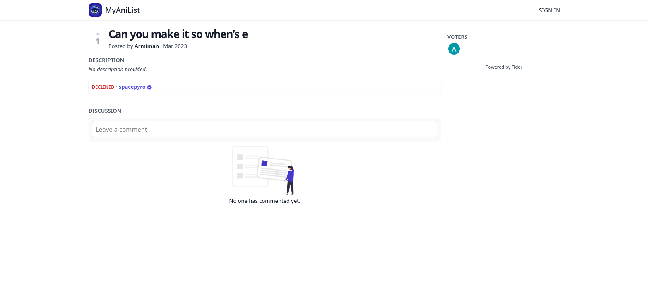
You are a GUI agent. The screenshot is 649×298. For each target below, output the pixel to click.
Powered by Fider (504, 67)
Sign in (549, 10)
